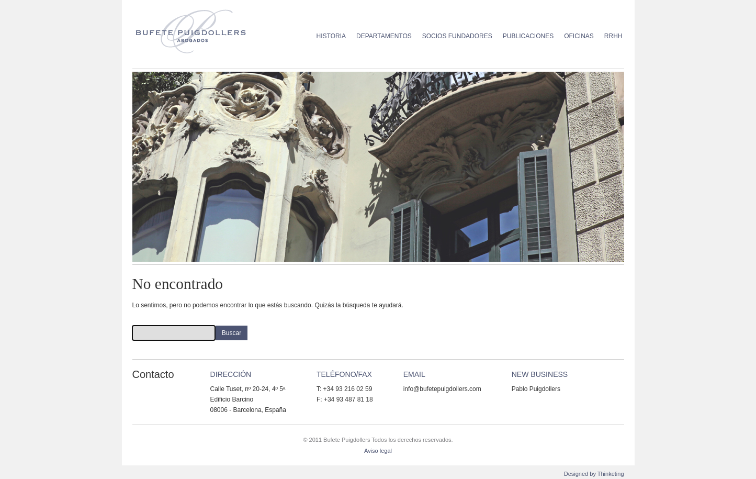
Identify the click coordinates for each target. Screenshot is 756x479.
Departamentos (384, 36)
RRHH (613, 36)
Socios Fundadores (457, 36)
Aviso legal (378, 451)
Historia (331, 36)
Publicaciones (528, 36)
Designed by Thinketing (594, 474)
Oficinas (579, 36)
